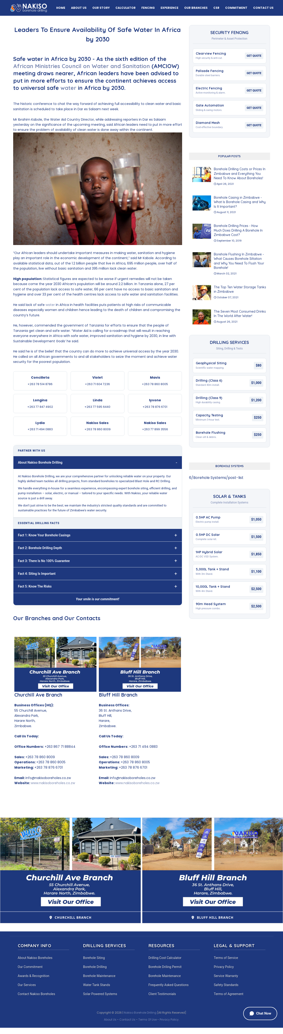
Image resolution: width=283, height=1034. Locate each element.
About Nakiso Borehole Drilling (40, 462)
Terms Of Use (147, 1019)
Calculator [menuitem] (125, 8)
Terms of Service (226, 958)
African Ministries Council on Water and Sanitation (82, 66)
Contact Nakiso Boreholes (36, 994)
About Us (110, 1019)
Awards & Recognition (34, 976)
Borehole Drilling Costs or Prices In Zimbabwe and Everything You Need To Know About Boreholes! (239, 173)
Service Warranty (226, 976)
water (68, 87)
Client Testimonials (162, 994)
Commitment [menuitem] (236, 8)
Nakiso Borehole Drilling (140, 1013)
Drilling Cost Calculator (165, 958)
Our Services (27, 985)
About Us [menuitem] (79, 8)
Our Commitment (30, 967)
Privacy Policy (224, 967)
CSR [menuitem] (216, 8)
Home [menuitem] (60, 8)
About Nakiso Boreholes (35, 958)
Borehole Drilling (95, 967)
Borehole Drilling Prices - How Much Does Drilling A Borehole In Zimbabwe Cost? (238, 230)
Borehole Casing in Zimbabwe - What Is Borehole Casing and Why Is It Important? (240, 202)
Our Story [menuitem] (101, 8)
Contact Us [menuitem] (263, 8)
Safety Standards (226, 985)
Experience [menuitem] (169, 8)
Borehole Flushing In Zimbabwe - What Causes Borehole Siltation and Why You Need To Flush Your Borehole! (239, 261)
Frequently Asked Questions (169, 985)
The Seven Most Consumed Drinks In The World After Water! (240, 313)
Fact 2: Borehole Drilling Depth (40, 548)
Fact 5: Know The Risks (35, 586)
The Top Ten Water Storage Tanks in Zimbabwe (240, 289)
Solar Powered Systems (100, 994)
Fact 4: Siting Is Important (37, 573)
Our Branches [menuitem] (196, 8)
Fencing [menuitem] (148, 8)
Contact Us (127, 1019)
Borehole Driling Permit (165, 967)
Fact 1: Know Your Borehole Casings (44, 535)
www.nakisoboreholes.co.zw (53, 783)
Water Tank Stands (96, 985)
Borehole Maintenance (99, 976)
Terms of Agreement (228, 994)
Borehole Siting (94, 958)
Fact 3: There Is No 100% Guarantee (44, 561)
